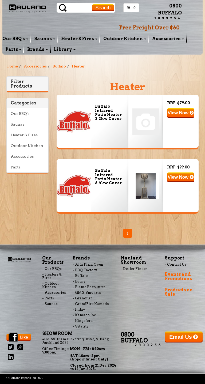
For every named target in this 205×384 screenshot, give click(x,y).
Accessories (168, 38)
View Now (181, 112)
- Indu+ (79, 309)
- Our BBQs (52, 269)
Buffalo (59, 66)
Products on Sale (179, 292)
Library (65, 49)
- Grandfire (82, 298)
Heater (78, 66)
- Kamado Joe (84, 315)
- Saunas (50, 304)
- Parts (48, 298)
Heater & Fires (79, 38)
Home (12, 66)
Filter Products (21, 84)
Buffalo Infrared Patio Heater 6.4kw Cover (108, 176)
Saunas (44, 38)
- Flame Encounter (89, 287)
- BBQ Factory (85, 270)
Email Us (183, 337)
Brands (37, 49)
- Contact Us (176, 264)
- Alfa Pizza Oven (88, 264)
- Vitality (81, 326)
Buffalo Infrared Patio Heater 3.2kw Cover (108, 112)
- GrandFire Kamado (91, 304)
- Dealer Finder (134, 269)
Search (103, 7)
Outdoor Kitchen (124, 38)
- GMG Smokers (87, 293)
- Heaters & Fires (52, 276)
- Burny (79, 281)
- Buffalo (80, 276)
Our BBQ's (15, 38)
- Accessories (54, 293)
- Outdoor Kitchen (50, 285)
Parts (13, 49)
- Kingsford (83, 321)
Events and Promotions (178, 276)
